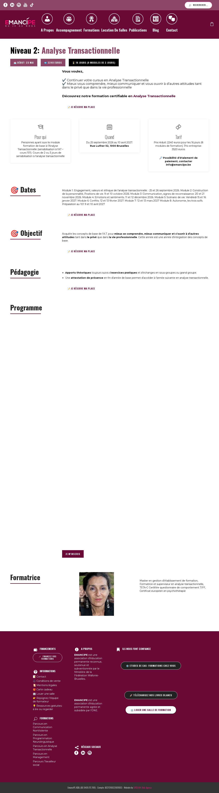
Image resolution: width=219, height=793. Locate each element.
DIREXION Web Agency (142, 787)
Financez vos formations (47, 657)
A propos (47, 24)
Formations (91, 24)
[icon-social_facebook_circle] (5, 5)
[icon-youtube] (25, 5)
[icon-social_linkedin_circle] (12, 5)
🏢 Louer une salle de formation (151, 710)
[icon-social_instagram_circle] (19, 5)
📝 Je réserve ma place (81, 107)
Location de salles (114, 24)
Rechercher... (198, 5)
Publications (138, 24)
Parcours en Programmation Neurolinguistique (43, 738)
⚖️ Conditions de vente (47, 680)
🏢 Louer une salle (44, 693)
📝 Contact (39, 676)
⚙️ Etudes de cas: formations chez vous (151, 665)
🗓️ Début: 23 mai (24, 62)
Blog (156, 24)
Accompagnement (69, 24)
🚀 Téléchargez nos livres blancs (151, 695)
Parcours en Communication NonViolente (42, 727)
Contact (172, 24)
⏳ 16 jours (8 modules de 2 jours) (93, 62)
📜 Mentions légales (45, 685)
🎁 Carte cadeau (42, 689)
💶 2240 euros (53, 62)
